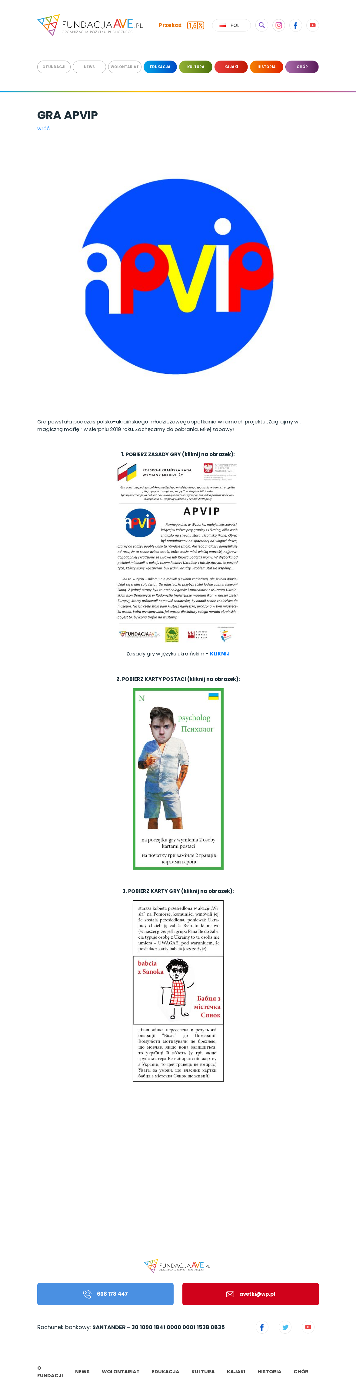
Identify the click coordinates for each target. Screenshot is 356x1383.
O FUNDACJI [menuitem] (53, 67)
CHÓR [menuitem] (302, 67)
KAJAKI (236, 1371)
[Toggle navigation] (347, 3)
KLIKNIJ (220, 653)
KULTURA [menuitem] (196, 67)
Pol (229, 25)
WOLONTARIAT (121, 1371)
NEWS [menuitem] (89, 67)
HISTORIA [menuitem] (267, 67)
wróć (43, 128)
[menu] (178, 67)
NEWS (82, 1371)
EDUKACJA (165, 1371)
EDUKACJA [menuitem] (160, 67)
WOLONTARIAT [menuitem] (125, 67)
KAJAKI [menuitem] (231, 67)
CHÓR (301, 1371)
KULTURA (203, 1371)
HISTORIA (269, 1371)
